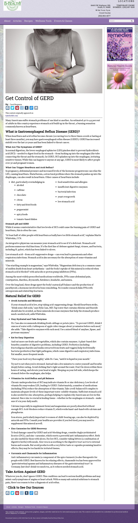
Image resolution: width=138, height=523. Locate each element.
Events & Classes (63, 20)
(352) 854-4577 (104, 16)
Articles (17, 20)
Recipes (28, 20)
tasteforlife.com (11, 116)
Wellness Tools (43, 20)
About (7, 20)
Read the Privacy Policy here (56, 518)
